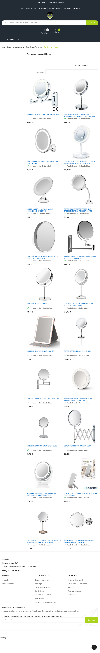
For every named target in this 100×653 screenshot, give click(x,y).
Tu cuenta (72, 590)
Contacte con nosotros (43, 609)
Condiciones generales (42, 602)
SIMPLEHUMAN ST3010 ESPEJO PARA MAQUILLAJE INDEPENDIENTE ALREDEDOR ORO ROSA (44, 554)
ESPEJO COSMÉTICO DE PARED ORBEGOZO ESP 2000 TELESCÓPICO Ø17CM (42, 262)
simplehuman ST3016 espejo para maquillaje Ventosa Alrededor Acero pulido (79, 554)
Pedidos (71, 602)
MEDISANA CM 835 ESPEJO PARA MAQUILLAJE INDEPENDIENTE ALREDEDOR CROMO (42, 505)
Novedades (5, 594)
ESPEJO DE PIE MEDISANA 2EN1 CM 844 (77, 358)
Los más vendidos (8, 598)
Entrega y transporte (42, 594)
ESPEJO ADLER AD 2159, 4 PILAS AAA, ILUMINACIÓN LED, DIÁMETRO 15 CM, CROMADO (79, 115)
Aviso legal (38, 598)
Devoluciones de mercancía (77, 598)
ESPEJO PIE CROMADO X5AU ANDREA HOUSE (42, 456)
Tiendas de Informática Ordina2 (46, 616)
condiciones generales (25, 630)
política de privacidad (43, 630)
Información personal (75, 594)
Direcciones (72, 609)
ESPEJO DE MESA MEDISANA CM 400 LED (40, 358)
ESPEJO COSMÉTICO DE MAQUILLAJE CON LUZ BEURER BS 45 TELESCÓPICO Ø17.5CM (79, 164)
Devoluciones (39, 605)
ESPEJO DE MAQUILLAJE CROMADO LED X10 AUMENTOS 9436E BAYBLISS (78, 310)
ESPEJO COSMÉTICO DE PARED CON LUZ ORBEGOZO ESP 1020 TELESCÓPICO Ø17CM (78, 213)
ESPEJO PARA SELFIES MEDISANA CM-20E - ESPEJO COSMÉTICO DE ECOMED (79, 408)
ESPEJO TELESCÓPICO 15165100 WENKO (77, 456)
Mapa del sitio (39, 613)
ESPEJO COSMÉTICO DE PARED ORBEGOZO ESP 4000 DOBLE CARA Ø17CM (80, 262)
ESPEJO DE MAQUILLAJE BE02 (37, 309)
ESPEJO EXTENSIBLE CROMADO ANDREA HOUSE (43, 407)
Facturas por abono (75, 605)
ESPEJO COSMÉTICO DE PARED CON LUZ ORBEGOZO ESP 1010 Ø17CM (40, 213)
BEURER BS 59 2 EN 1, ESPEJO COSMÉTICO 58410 (43, 114)
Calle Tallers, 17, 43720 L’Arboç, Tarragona (50, 2)
